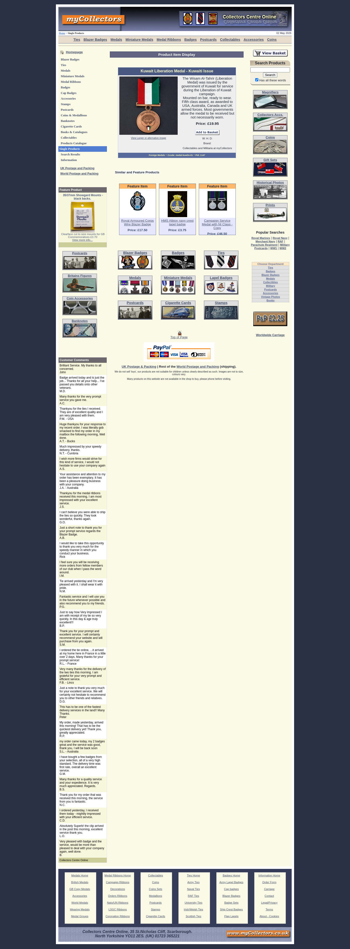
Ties (76, 40)
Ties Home (193, 875)
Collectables (230, 40)
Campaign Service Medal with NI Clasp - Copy (217, 224)
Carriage (269, 889)
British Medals (79, 882)
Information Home (269, 875)
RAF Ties (193, 895)
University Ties (193, 902)
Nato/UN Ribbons (117, 902)
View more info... (82, 239)
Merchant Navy (265, 241)
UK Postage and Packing (77, 168)
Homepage (74, 52)
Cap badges (231, 889)
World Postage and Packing (79, 173)
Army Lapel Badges (231, 882)
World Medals (79, 902)
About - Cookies (269, 916)
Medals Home (79, 875)
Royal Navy (280, 238)
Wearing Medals (79, 909)
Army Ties (193, 882)
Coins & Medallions (74, 115)
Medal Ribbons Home (118, 875)
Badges (190, 40)
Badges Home (231, 875)
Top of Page (179, 335)
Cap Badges (68, 93)
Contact (269, 895)
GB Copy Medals (79, 889)
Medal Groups (79, 916)
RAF (280, 241)
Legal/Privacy (269, 902)
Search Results (70, 154)
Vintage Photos (270, 296)
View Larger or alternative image (148, 138)
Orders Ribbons (117, 895)
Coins (272, 40)
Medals (116, 40)
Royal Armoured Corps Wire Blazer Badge (137, 222)
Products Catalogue (74, 143)
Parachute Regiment (264, 244)
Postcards (208, 40)
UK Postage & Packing (139, 366)
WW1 (273, 248)
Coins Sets (155, 889)
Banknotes (68, 121)
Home (62, 33)
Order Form (269, 882)
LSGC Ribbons (117, 909)
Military (270, 285)
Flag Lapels (231, 916)
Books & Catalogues (74, 132)
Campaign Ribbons (117, 882)
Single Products (69, 149)
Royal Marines (260, 238)
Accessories (254, 40)
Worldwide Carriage (270, 335)
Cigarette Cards (71, 126)
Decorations (117, 889)
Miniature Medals (139, 40)
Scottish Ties (193, 916)
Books (271, 300)
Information (69, 160)
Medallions (155, 895)
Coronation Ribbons (117, 916)
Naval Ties (193, 889)
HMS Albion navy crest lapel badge (177, 222)
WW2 (283, 248)
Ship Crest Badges (231, 909)
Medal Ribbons (169, 40)
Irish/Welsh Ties (193, 909)
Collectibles (270, 282)
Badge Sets (231, 902)
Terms (269, 909)
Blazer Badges (95, 40)
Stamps (65, 104)
